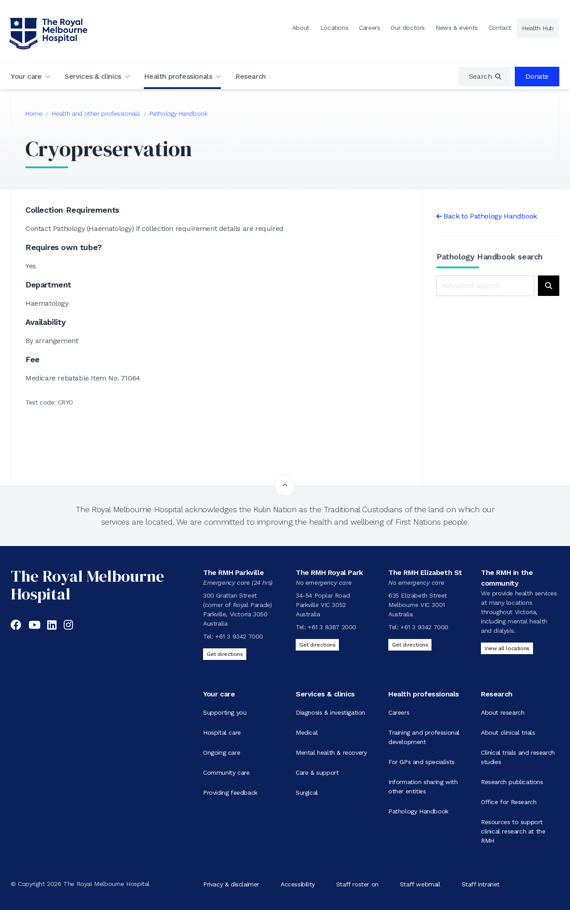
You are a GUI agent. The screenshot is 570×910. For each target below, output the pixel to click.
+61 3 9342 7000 (239, 636)
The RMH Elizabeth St (425, 572)
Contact (500, 27)
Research (250, 76)
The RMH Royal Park (329, 572)
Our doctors (408, 27)
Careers (369, 27)
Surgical (307, 792)
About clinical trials (508, 732)
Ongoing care (221, 752)
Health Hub (538, 28)
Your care (26, 76)
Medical (307, 732)
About (300, 27)
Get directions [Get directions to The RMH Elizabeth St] (410, 645)
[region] (485, 76)
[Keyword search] (485, 285)
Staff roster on (357, 883)
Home (33, 113)
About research (502, 712)
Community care (226, 772)
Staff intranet (481, 883)
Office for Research (508, 801)
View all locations (506, 648)
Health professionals (178, 76)
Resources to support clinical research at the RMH (513, 831)
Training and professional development (424, 737)
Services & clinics (93, 76)
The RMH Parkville (233, 572)
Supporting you (224, 712)
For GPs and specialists (421, 761)
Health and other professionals (96, 113)
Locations (334, 27)
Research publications (512, 781)
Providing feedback (230, 792)
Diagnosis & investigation (330, 712)
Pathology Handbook (179, 113)
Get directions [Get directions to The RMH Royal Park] (317, 645)
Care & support (317, 772)
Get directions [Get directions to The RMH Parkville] (225, 654)
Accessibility (298, 883)
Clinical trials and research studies (518, 757)
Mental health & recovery (331, 752)
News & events (457, 27)
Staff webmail (420, 883)
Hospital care (222, 732)
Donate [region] (537, 76)
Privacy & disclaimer (231, 883)
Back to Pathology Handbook (490, 216)
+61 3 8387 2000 (332, 627)
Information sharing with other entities (422, 786)
